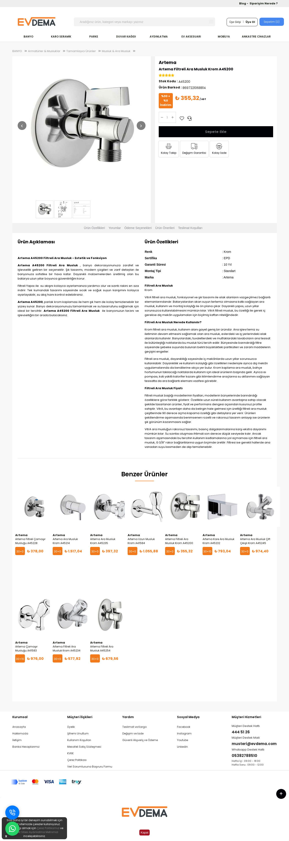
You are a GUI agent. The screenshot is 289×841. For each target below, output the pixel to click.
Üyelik (71, 727)
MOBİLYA (224, 36)
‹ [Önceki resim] (22, 125)
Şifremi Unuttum (78, 733)
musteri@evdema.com (254, 743)
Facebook (183, 727)
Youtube (182, 740)
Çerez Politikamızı (48, 828)
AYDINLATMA (159, 36)
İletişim (17, 740)
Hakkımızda (20, 733)
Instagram (184, 733)
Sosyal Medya (188, 717)
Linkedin (182, 747)
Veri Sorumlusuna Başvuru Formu (89, 766)
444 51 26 (241, 732)
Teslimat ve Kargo (134, 727)
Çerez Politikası (77, 760)
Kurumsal (20, 717)
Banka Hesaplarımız (25, 747)
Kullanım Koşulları (79, 740)
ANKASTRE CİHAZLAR (256, 36)
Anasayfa (19, 727)
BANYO (28, 36)
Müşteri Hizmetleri (246, 717)
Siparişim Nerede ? (264, 3)
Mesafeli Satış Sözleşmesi (84, 747)
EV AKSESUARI (191, 36)
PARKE (93, 36)
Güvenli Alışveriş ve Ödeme (140, 740)
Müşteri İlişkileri (79, 717)
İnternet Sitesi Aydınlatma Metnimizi (34, 832)
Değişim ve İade (133, 733)
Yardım (128, 717)
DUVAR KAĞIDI (126, 36)
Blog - (244, 3)
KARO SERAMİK (61, 36)
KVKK (70, 753)
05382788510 (244, 755)
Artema (167, 62)
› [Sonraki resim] (141, 125)
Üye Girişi (235, 22)
